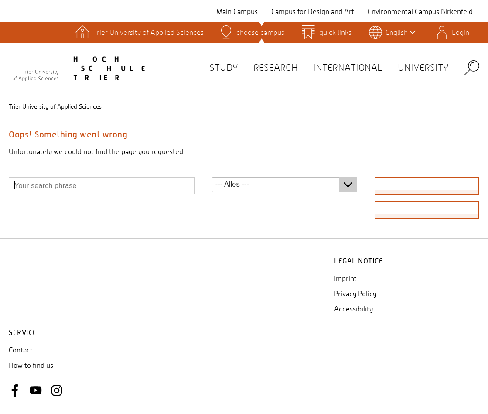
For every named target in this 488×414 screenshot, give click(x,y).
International (347, 67)
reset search (427, 209)
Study (223, 67)
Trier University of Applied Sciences (55, 106)
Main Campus (237, 11)
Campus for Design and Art (312, 11)
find (427, 185)
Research (275, 67)
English (401, 32)
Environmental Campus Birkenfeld (420, 11)
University (423, 67)
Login (460, 32)
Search (471, 67)
